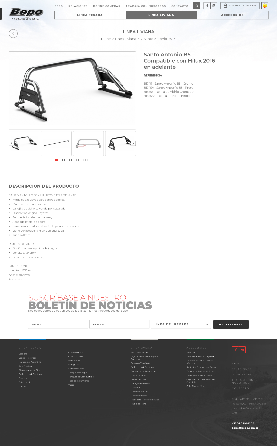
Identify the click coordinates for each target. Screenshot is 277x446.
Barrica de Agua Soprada (199, 375)
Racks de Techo (138, 403)
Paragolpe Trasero (140, 383)
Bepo (236, 363)
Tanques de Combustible (81, 376)
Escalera (23, 353)
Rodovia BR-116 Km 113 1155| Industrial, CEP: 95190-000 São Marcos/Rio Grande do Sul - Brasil (249, 406)
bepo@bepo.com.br (245, 427)
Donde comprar (246, 374)
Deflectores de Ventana (30, 374)
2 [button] (60, 160)
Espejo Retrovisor (27, 357)
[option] (72, 90)
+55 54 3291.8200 (243, 423)
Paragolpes (74, 364)
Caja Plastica (25, 366)
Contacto (240, 388)
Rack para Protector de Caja (145, 399)
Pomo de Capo (76, 368)
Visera (71, 384)
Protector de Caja (140, 391)
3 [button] (63, 160)
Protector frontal (139, 395)
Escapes (23, 378)
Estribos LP (24, 382)
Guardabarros (75, 352)
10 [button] (88, 160)
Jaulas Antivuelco (139, 379)
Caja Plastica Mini (195, 386)
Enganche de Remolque (143, 371)
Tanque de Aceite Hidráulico (201, 371)
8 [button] (81, 160)
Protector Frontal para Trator (201, 367)
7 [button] (77, 160)
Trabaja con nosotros (243, 381)
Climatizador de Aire (29, 370)
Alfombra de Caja (140, 352)
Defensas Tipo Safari (141, 363)
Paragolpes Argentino (30, 362)
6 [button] (74, 160)
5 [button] (70, 160)
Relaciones (241, 369)
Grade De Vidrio (139, 375)
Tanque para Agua (77, 372)
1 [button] (56, 160)
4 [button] (67, 160)
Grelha (22, 386)
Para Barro (74, 360)
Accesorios (197, 347)
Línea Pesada (30, 347)
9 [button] (85, 160)
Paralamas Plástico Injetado (201, 356)
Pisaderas (136, 387)
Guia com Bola (75, 356)
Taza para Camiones (78, 380)
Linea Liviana (142, 347)
